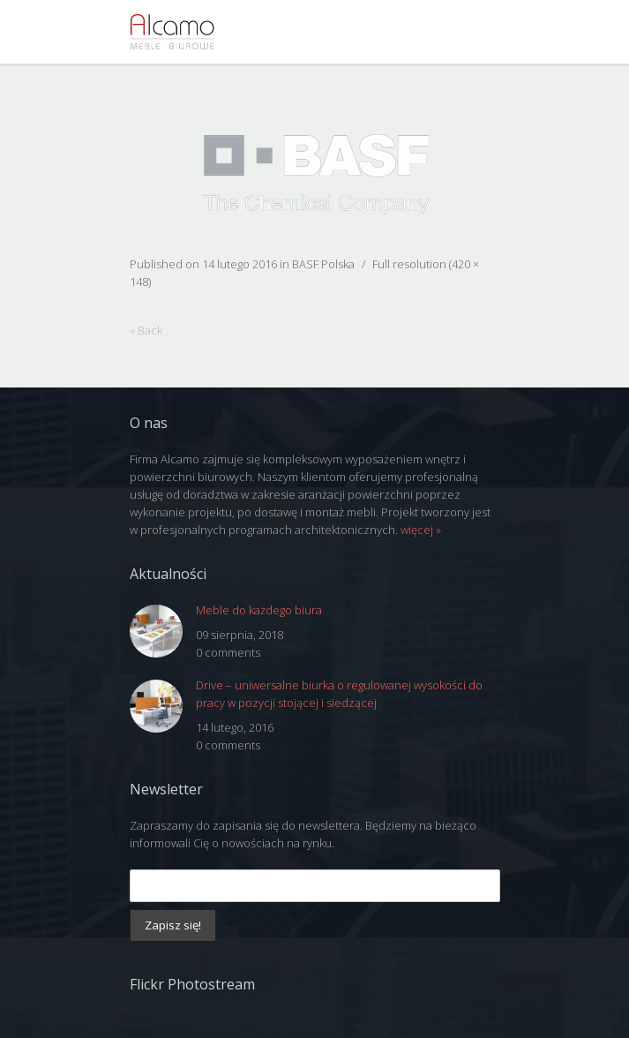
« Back (146, 330)
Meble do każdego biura (259, 610)
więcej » (421, 530)
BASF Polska (323, 264)
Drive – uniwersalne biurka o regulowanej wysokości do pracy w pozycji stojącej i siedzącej (339, 694)
